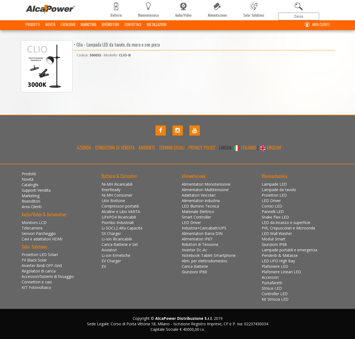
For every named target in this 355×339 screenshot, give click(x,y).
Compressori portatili (120, 206)
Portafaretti (272, 282)
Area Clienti (316, 29)
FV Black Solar (34, 260)
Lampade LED (274, 184)
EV (104, 266)
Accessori (270, 277)
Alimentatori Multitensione (205, 189)
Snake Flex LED (275, 217)
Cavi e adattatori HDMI (42, 239)
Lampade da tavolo (279, 189)
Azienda (84, 147)
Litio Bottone (113, 200)
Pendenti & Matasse (280, 255)
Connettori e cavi (37, 282)
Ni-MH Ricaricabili (117, 184)
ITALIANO (245, 147)
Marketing (88, 28)
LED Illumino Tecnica (200, 206)
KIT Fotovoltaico (36, 287)
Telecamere (32, 228)
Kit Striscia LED (275, 299)
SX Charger (111, 233)
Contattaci (133, 28)
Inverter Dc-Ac (194, 249)
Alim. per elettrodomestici (204, 260)
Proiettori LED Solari (40, 254)
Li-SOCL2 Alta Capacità (122, 228)
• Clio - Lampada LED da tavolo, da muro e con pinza (116, 44)
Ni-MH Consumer (117, 195)
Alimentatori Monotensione (206, 184)
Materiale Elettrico (198, 211)
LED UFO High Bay (278, 260)
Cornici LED (272, 206)
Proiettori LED (274, 195)
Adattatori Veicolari (198, 195)
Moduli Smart (273, 239)
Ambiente (146, 147)
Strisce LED (272, 288)
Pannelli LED (273, 211)
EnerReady (111, 189)
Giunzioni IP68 (194, 271)
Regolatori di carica (39, 271)
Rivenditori (110, 28)
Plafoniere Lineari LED (281, 271)
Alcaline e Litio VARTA (121, 211)
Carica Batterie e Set (120, 244)
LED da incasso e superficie (286, 222)
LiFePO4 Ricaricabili (119, 217)
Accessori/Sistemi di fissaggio (48, 276)
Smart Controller (196, 217)
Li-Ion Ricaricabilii (117, 239)
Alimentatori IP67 (197, 239)
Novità (50, 28)
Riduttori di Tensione (200, 244)
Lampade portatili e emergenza (289, 249)
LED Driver (191, 222)
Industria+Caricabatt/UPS (204, 228)
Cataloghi (68, 28)
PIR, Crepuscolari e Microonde (288, 228)
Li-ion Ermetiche (116, 255)
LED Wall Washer (277, 233)
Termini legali (171, 147)
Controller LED (275, 293)
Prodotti (33, 28)
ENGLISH (270, 147)
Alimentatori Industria (201, 200)
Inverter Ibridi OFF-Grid (42, 265)
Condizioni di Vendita (115, 147)
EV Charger (111, 260)
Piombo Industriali (118, 222)
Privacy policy (201, 147)
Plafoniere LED (275, 266)
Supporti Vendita (36, 190)
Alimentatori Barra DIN (202, 233)
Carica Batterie (195, 266)
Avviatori (109, 249)
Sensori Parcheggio (39, 233)
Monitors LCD (34, 222)
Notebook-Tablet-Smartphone (209, 255)
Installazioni (156, 28)
